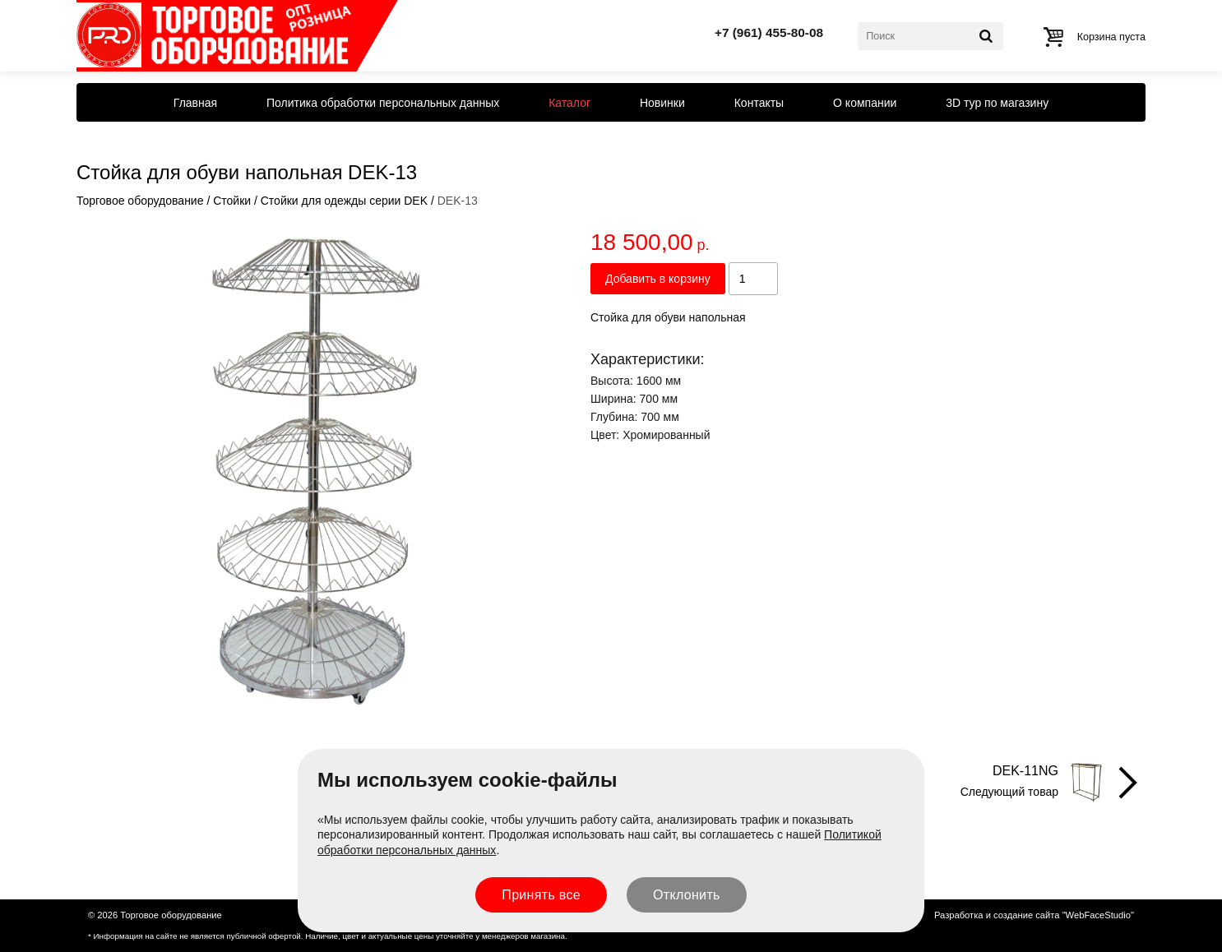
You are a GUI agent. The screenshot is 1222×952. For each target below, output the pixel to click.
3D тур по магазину (997, 102)
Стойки (232, 200)
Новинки (662, 102)
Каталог (569, 102)
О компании (864, 102)
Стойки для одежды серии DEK (344, 200)
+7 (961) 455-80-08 (769, 32)
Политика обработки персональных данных (382, 102)
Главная (195, 102)
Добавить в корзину (658, 278)
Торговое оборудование (139, 200)
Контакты (759, 102)
